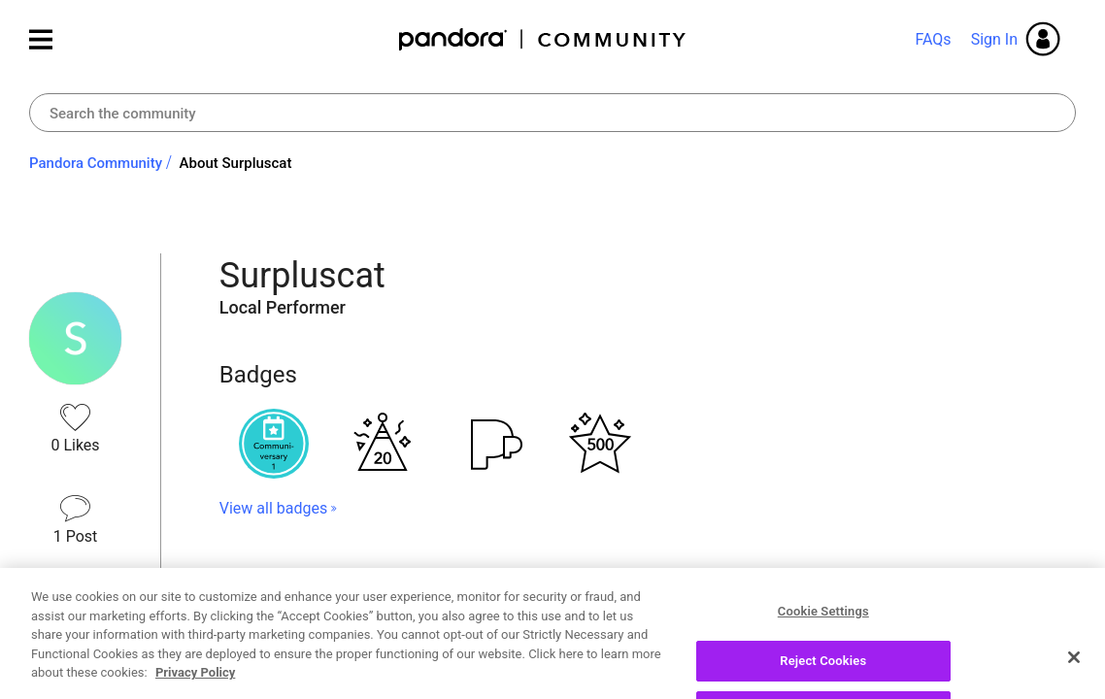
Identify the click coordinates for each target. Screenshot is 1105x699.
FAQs (933, 39)
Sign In (994, 39)
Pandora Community (543, 39)
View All (647, 643)
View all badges (273, 508)
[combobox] (552, 112)
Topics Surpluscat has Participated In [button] (412, 577)
